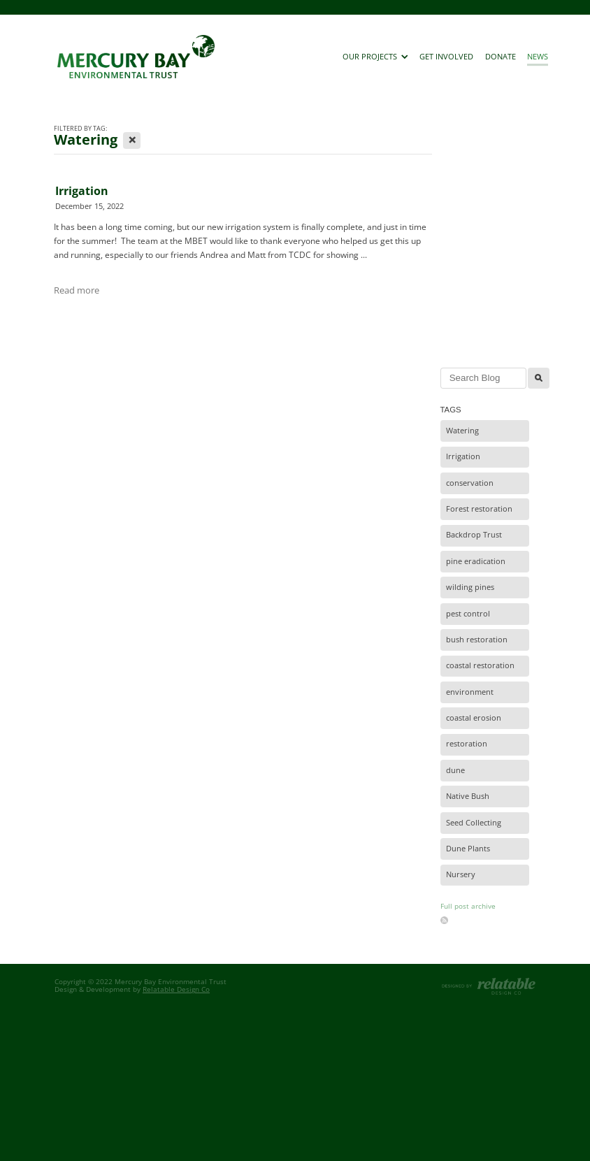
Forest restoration (479, 508)
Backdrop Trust (474, 534)
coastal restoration (480, 665)
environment (470, 692)
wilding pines (470, 587)
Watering (462, 430)
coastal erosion (473, 717)
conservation (470, 483)
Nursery (460, 874)
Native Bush (467, 796)
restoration (466, 743)
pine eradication (475, 561)
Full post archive (468, 906)
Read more (76, 290)
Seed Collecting (473, 822)
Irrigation (81, 190)
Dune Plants (468, 848)
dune (455, 770)
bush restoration (477, 639)
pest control (468, 613)
